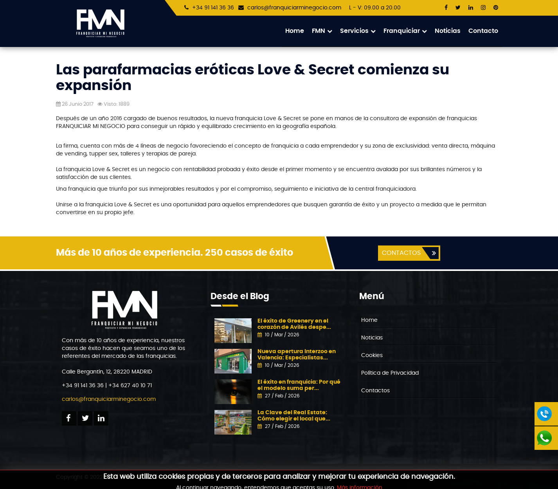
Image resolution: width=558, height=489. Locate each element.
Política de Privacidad (390, 373)
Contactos (375, 390)
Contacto (483, 31)
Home (294, 31)
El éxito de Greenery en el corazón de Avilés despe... (294, 324)
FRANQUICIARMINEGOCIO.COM (144, 477)
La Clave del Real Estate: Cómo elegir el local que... (293, 415)
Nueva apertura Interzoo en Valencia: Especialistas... (296, 354)
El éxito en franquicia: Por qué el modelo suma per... (298, 385)
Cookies (372, 355)
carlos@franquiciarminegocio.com (294, 8)
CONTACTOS (401, 253)
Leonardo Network (333, 477)
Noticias (448, 31)
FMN (322, 31)
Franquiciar (405, 31)
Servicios (358, 31)
